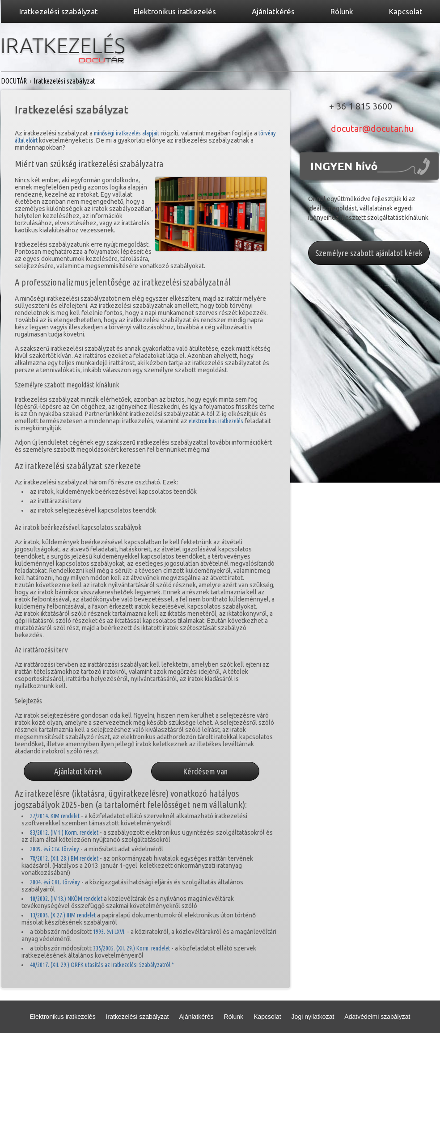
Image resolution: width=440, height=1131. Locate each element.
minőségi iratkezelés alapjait (126, 133)
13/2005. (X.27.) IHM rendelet (63, 915)
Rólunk (234, 1016)
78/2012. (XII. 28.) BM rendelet (64, 858)
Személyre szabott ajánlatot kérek (369, 253)
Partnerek (258, 1049)
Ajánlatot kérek (78, 771)
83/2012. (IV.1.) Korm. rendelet (64, 832)
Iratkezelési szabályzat (137, 1016)
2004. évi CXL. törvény (55, 882)
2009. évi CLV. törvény (54, 849)
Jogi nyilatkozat (313, 1016)
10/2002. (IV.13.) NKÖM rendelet (66, 898)
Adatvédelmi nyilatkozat (201, 1049)
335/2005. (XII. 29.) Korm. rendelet (131, 948)
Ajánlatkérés (196, 1016)
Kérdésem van (205, 771)
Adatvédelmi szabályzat (377, 1016)
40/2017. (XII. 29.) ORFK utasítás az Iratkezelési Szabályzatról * (102, 964)
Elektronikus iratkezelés (63, 1016)
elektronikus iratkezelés (217, 421)
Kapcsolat (267, 1016)
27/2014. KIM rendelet (55, 816)
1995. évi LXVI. (109, 931)
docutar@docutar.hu (372, 128)
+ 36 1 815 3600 (360, 106)
